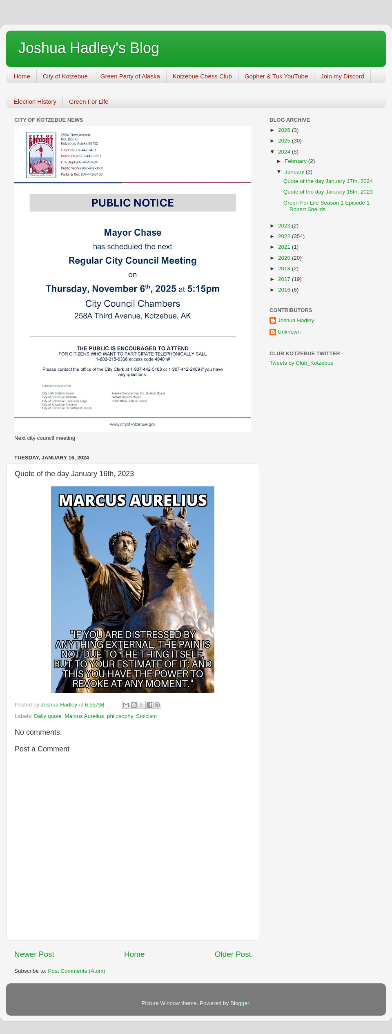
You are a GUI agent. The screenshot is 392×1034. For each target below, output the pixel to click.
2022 (285, 236)
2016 (285, 290)
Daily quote (48, 716)
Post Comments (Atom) (76, 971)
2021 (285, 247)
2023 (285, 226)
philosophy (120, 716)
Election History (35, 101)
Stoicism (146, 716)
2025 (285, 141)
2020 (285, 258)
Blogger (239, 1003)
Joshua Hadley (296, 320)
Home (22, 76)
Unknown (289, 332)
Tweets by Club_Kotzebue (302, 363)
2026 (285, 130)
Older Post (233, 954)
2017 (285, 279)
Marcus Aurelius (84, 716)
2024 (285, 152)
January (295, 172)
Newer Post (34, 954)
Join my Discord (342, 76)
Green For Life (89, 101)
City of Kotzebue (65, 76)
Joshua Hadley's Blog (88, 48)
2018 (285, 268)
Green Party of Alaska (130, 76)
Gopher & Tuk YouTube (276, 76)
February (296, 161)
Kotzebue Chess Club (202, 76)
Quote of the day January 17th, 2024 (328, 181)
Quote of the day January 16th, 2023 (328, 192)
